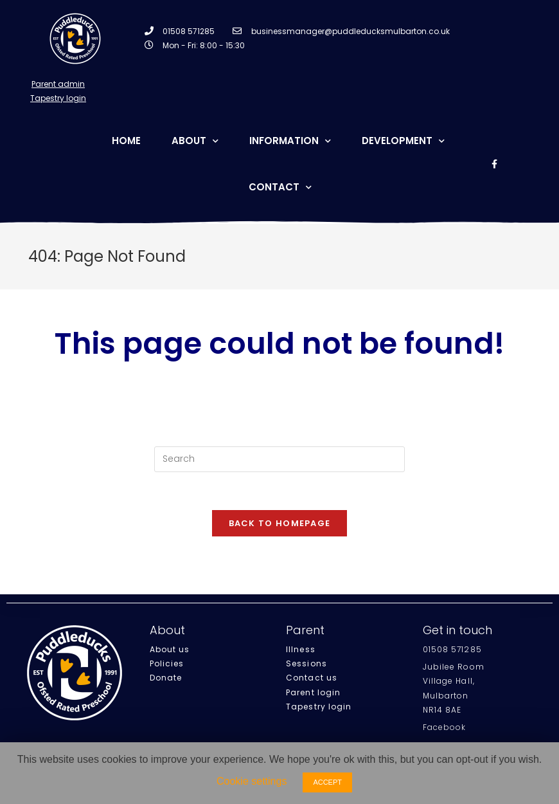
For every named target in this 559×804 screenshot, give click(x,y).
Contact (280, 187)
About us (170, 649)
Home (126, 140)
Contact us (311, 678)
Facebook (444, 727)
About (195, 141)
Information (290, 141)
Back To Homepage (280, 524)
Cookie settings (252, 781)
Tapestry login (318, 707)
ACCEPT (327, 782)
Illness (300, 649)
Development (403, 141)
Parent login (313, 693)
